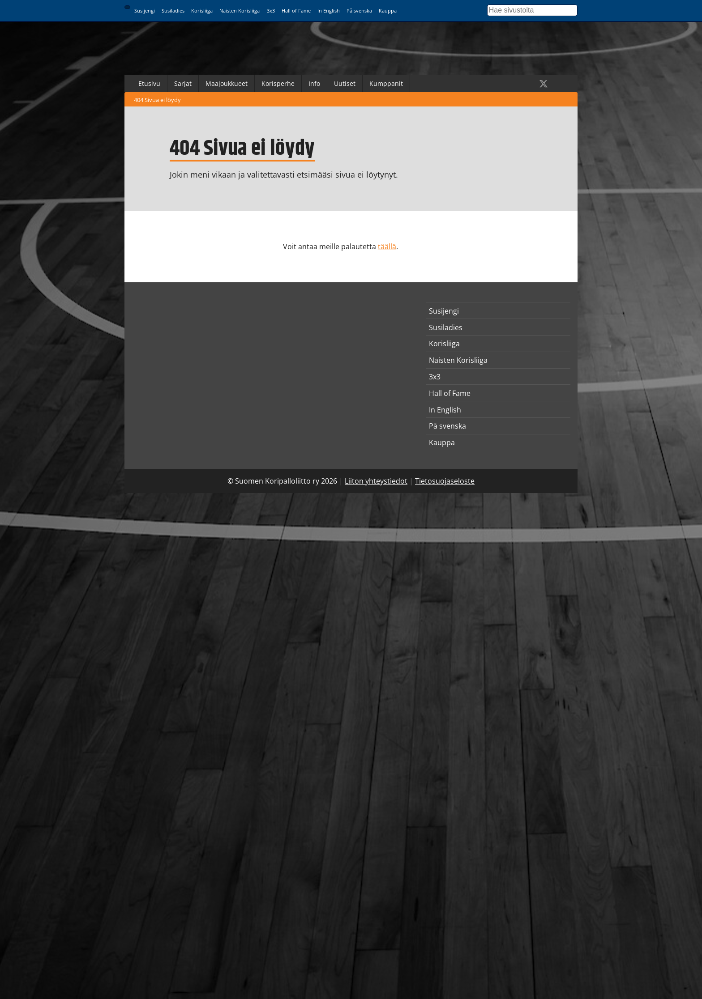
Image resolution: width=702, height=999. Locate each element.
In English (328, 10)
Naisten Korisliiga (239, 10)
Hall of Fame (296, 10)
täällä (387, 246)
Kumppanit (386, 83)
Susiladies (173, 10)
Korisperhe (278, 83)
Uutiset (344, 83)
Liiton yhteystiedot (376, 481)
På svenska (359, 10)
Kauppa (388, 10)
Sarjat (183, 83)
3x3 (271, 10)
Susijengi (144, 10)
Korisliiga (202, 10)
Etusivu (149, 83)
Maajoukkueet (226, 83)
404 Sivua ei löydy (157, 100)
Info (314, 83)
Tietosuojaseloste (445, 481)
